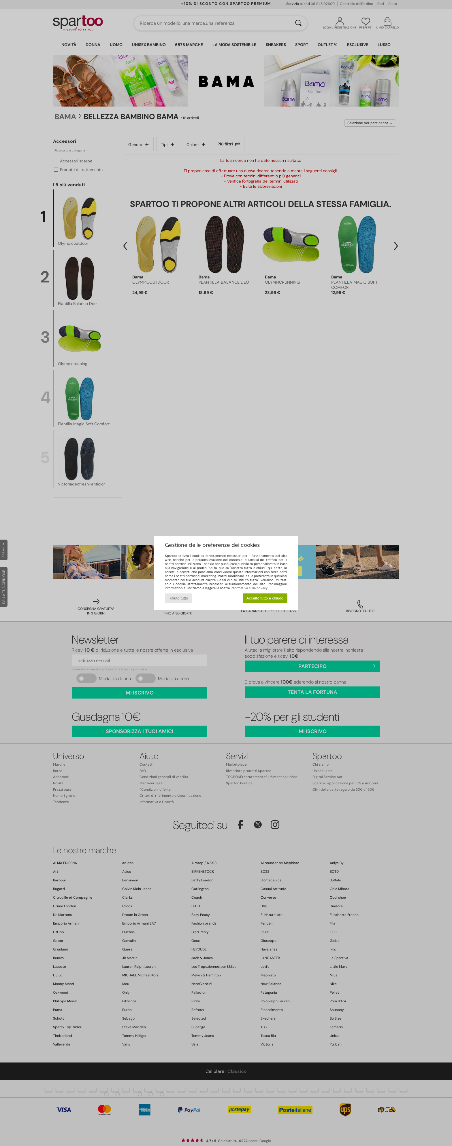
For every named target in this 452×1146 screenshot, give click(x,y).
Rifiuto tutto (178, 598)
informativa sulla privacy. (249, 588)
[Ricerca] (298, 23)
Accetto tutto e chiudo (264, 598)
